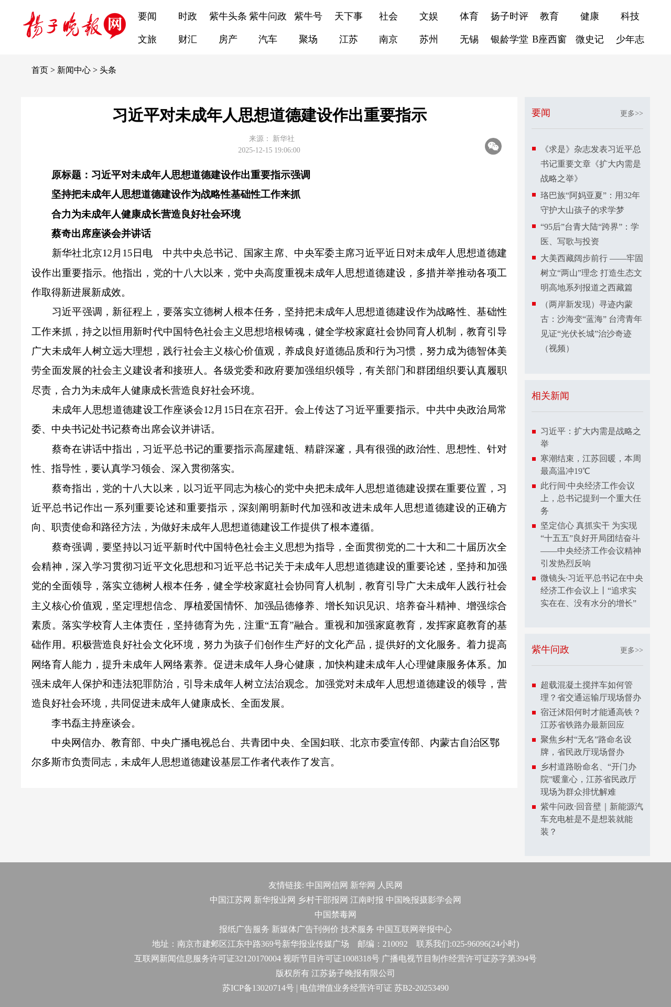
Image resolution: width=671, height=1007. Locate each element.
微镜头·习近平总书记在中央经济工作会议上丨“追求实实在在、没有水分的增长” (591, 590)
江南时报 (367, 899)
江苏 (348, 39)
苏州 (428, 39)
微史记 (590, 39)
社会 (388, 16)
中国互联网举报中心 (414, 929)
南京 (388, 39)
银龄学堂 (509, 39)
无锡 (469, 39)
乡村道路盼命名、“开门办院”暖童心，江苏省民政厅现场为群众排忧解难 (588, 779)
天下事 (348, 16)
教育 (549, 16)
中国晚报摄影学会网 (423, 899)
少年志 (630, 39)
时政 (187, 16)
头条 (108, 70)
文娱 (428, 16)
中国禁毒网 (335, 914)
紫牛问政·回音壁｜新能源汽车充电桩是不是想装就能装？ (591, 819)
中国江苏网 (231, 899)
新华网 (362, 885)
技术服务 (357, 929)
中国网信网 (327, 885)
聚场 (308, 39)
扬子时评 (509, 16)
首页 (39, 70)
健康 (589, 16)
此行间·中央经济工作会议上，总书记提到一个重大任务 (590, 498)
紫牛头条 (228, 16)
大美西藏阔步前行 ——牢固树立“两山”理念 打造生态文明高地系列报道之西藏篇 (591, 273)
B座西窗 (549, 39)
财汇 (187, 39)
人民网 (390, 885)
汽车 (267, 39)
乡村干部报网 (323, 899)
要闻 (147, 16)
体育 (469, 16)
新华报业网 (275, 899)
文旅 (147, 39)
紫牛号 (308, 16)
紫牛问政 (268, 16)
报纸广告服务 (244, 929)
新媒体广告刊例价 (305, 929)
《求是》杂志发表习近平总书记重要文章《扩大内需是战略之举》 (590, 164)
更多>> (631, 113)
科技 (630, 16)
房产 (228, 39)
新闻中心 (74, 70)
